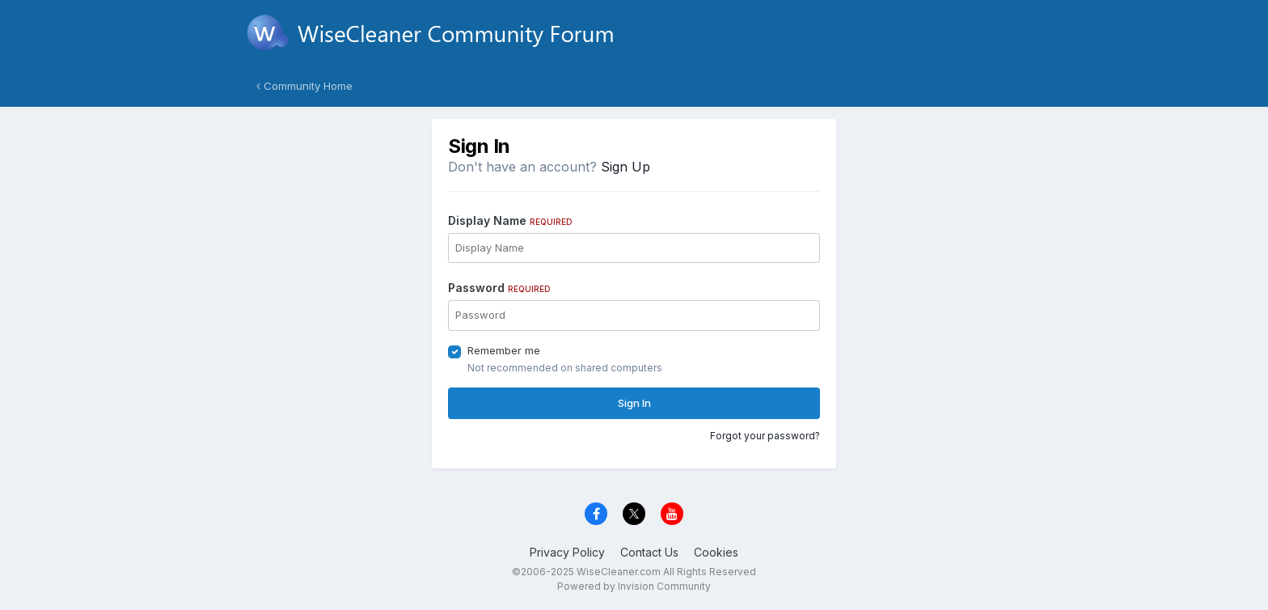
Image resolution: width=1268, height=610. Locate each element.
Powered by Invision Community (634, 586)
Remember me (503, 350)
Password (499, 287)
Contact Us (649, 552)
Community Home (304, 85)
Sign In (634, 402)
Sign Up (625, 167)
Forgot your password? (765, 436)
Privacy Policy (567, 552)
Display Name (510, 220)
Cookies (716, 552)
